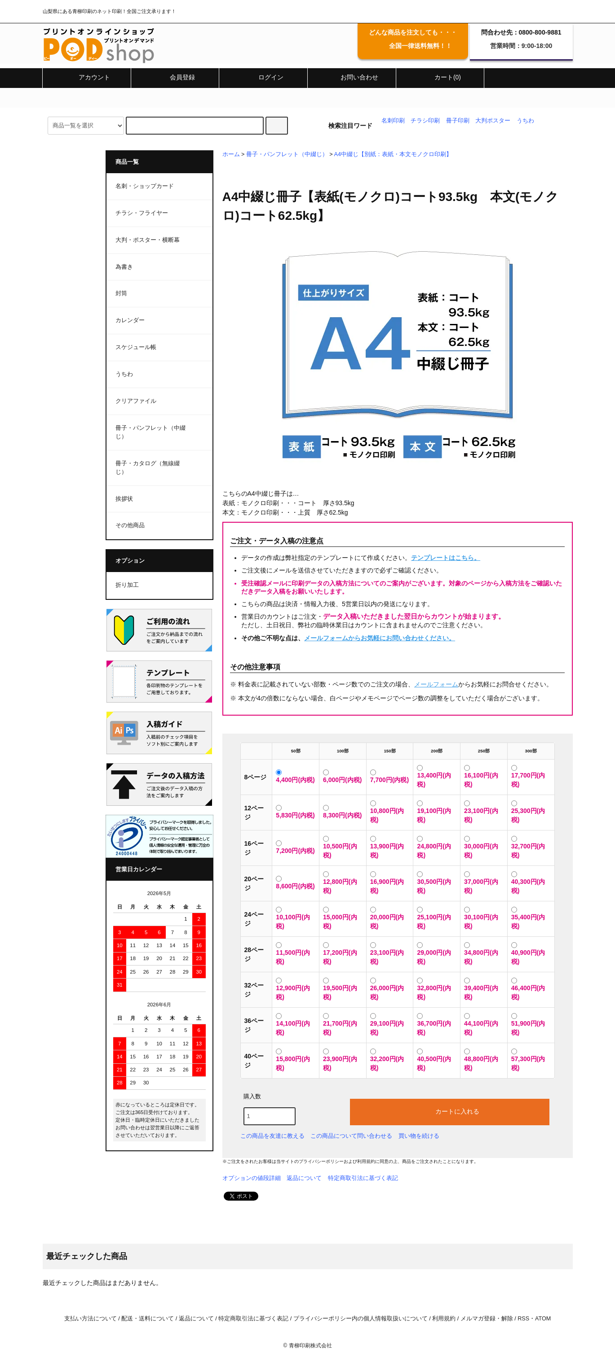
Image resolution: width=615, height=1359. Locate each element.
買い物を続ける (418, 1135)
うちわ (525, 121)
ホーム (231, 154)
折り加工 (127, 585)
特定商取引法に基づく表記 (363, 1178)
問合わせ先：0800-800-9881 (521, 32)
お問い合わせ (351, 77)
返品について (304, 1178)
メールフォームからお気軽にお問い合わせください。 (379, 638)
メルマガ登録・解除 (486, 1318)
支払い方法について (90, 1318)
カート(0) (440, 77)
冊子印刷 (457, 121)
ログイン (263, 77)
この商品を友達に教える (272, 1135)
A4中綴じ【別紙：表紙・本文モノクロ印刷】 (393, 154)
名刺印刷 (393, 121)
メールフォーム (436, 684)
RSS (523, 1318)
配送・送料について (147, 1318)
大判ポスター (492, 121)
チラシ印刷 (425, 121)
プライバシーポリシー (321, 1161)
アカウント (86, 77)
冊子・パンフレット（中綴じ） (287, 154)
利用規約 (366, 1161)
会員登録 (175, 77)
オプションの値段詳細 (251, 1178)
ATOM (543, 1318)
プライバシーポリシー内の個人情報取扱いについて (360, 1318)
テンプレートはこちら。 (445, 557)
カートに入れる (449, 1111)
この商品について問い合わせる (351, 1135)
